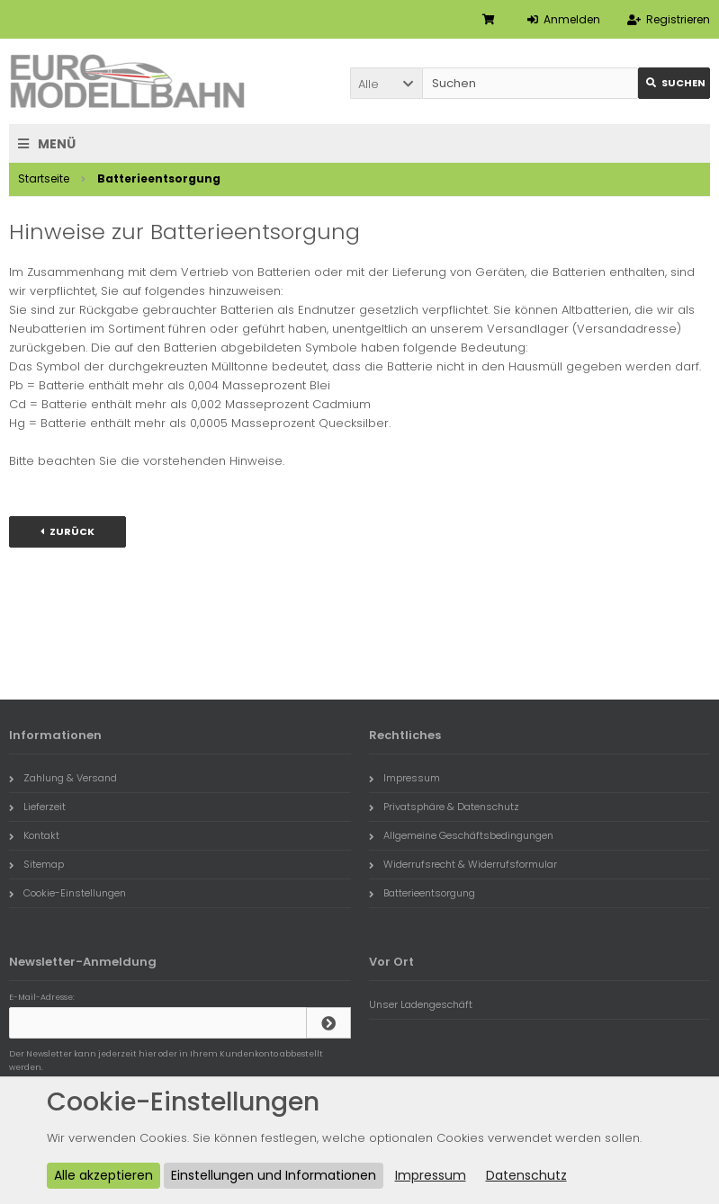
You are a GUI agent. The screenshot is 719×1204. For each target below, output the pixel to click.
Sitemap (36, 864)
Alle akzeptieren (103, 1175)
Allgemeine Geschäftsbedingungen (461, 835)
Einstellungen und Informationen (273, 1175)
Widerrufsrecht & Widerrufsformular (463, 864)
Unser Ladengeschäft (420, 1004)
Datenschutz (526, 1175)
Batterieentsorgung (422, 893)
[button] (386, 83)
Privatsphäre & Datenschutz (444, 806)
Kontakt (34, 835)
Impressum (404, 778)
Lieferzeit (37, 806)
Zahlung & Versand (63, 778)
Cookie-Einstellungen (67, 893)
